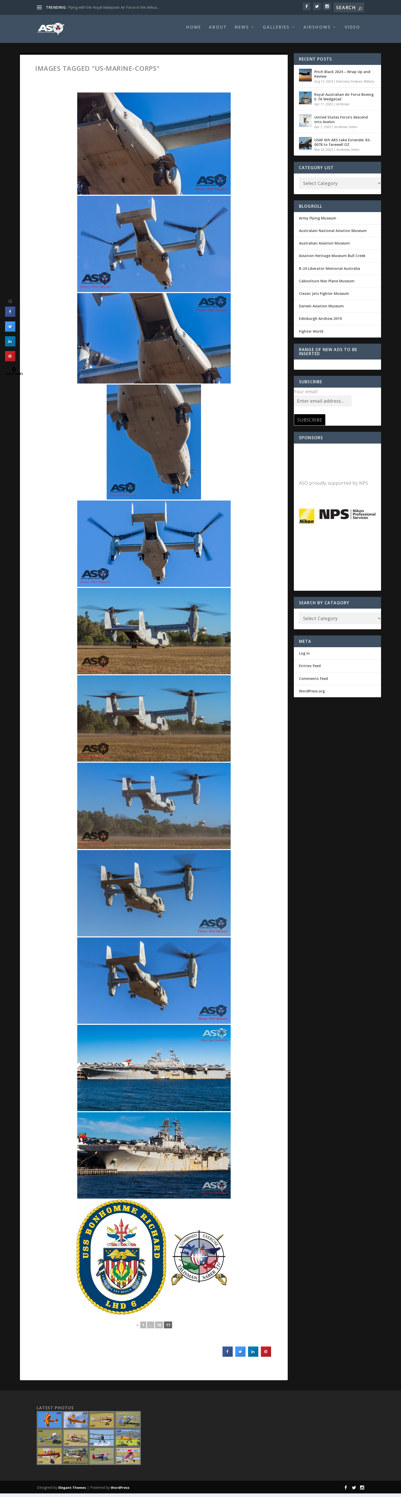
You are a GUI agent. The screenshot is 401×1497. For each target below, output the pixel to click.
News (242, 31)
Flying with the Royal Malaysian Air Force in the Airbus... (113, 7)
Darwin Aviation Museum (321, 309)
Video (352, 31)
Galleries (276, 31)
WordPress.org (312, 694)
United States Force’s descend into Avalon (341, 123)
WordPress (120, 1491)
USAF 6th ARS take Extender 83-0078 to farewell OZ (342, 145)
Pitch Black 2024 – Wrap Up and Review (342, 77)
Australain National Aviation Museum (333, 234)
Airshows (317, 31)
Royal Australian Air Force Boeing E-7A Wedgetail (344, 100)
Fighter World (311, 334)
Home (193, 31)
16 (159, 1328)
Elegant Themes (72, 1491)
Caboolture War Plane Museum (326, 284)
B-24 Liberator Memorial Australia (329, 272)
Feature (356, 85)
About (218, 31)
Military (369, 85)
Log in (304, 656)
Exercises (343, 85)
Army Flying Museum (317, 221)
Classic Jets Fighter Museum (324, 297)
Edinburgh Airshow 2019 (320, 322)
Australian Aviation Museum (324, 246)
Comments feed (313, 682)
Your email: (306, 395)
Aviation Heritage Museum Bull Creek (332, 259)
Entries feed (310, 669)
